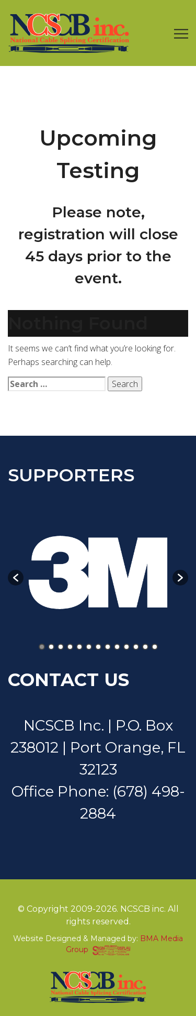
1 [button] (42, 647)
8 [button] (108, 647)
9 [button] (117, 647)
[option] (98, 572)
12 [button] (145, 647)
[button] (16, 578)
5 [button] (79, 647)
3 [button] (60, 647)
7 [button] (98, 647)
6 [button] (89, 647)
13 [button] (155, 647)
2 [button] (51, 647)
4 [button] (70, 647)
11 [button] (136, 647)
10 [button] (126, 647)
